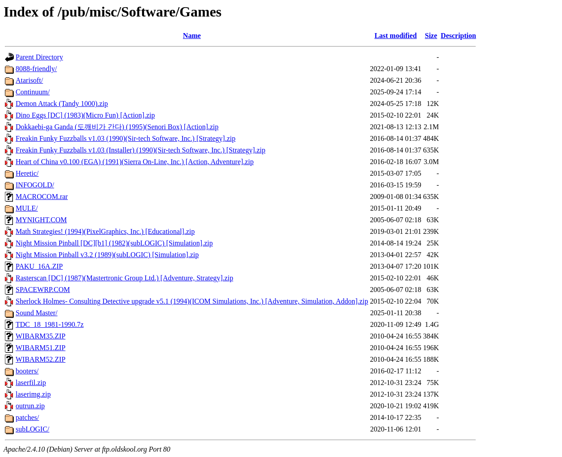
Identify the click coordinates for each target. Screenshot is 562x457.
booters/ (27, 371)
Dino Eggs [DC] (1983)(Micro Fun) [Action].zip (85, 115)
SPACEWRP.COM (43, 289)
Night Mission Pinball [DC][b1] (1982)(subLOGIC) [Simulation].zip (114, 243)
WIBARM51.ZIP (41, 347)
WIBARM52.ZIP (41, 359)
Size (431, 35)
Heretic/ (27, 173)
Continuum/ (33, 92)
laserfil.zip (31, 382)
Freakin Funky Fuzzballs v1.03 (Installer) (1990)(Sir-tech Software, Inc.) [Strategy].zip (141, 150)
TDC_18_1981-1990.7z (49, 324)
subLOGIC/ (33, 429)
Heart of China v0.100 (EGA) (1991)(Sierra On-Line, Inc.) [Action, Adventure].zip (135, 161)
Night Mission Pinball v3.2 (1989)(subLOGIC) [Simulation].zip (107, 254)
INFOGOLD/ (35, 185)
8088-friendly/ (36, 68)
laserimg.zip (33, 394)
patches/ (27, 417)
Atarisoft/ (29, 80)
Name (192, 35)
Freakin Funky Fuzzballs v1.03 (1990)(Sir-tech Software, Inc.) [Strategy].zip (125, 138)
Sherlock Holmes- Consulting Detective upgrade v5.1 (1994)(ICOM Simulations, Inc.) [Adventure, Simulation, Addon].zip (192, 301)
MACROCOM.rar (42, 196)
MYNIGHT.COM (41, 220)
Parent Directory (39, 57)
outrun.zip (30, 406)
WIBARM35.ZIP (41, 336)
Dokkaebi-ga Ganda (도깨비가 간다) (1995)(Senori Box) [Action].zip (117, 127)
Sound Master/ (37, 313)
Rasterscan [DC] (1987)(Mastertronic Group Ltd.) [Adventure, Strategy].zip (124, 278)
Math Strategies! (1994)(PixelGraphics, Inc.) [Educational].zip (105, 231)
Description (458, 35)
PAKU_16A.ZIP (39, 266)
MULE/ (27, 208)
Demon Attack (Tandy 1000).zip (62, 103)
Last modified (396, 35)
